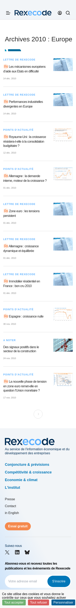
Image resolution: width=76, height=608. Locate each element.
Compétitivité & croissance (28, 472)
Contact (10, 506)
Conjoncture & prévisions (27, 465)
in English (12, 513)
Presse (10, 499)
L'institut (12, 488)
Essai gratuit (18, 526)
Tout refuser (38, 602)
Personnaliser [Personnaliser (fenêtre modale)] (63, 602)
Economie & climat (21, 480)
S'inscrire (58, 581)
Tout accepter (14, 602)
